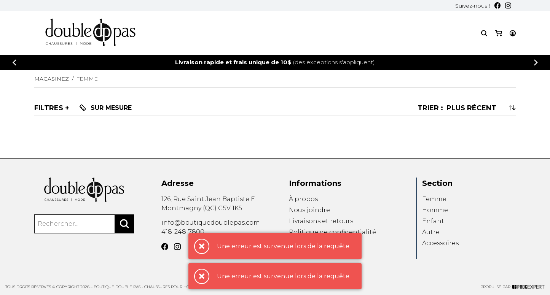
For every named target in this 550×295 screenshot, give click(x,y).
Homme (435, 210)
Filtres (48, 108)
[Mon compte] (513, 33)
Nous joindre (309, 210)
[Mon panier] (498, 33)
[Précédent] (14, 62)
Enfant (433, 221)
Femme (434, 199)
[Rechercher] (124, 223)
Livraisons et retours (321, 221)
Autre (431, 232)
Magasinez (51, 78)
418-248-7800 (182, 231)
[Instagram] (508, 5)
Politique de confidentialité (332, 232)
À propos (303, 199)
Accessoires (440, 243)
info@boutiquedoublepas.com (210, 222)
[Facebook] (497, 5)
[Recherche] (484, 33)
